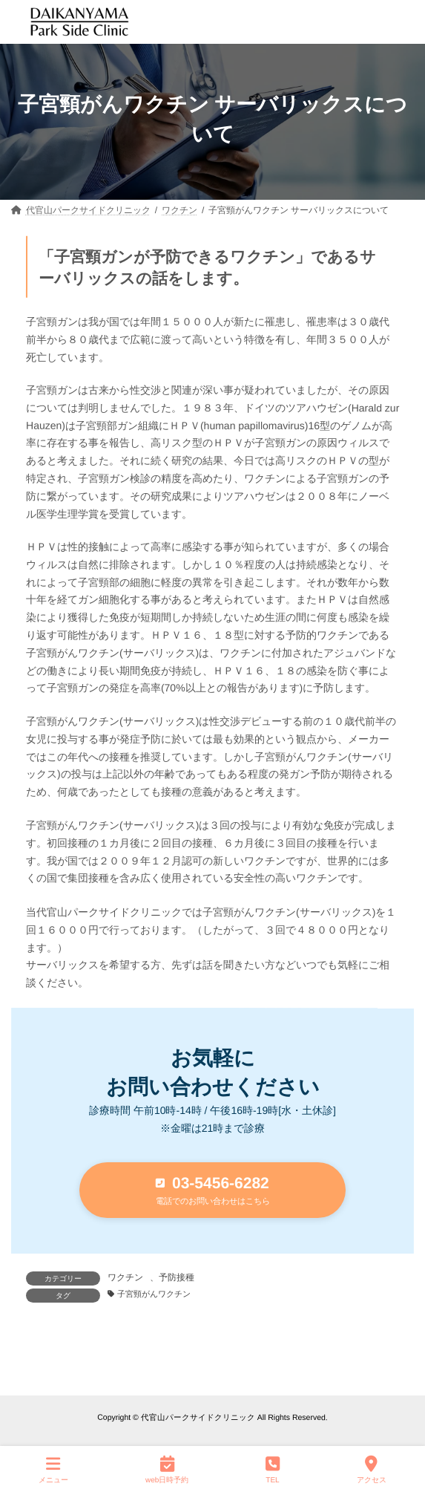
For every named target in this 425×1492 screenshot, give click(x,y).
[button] (212, 1190)
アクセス (371, 1469)
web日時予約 (166, 1469)
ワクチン (125, 1277)
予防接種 (176, 1277)
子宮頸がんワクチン (154, 1293)
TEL (273, 1469)
